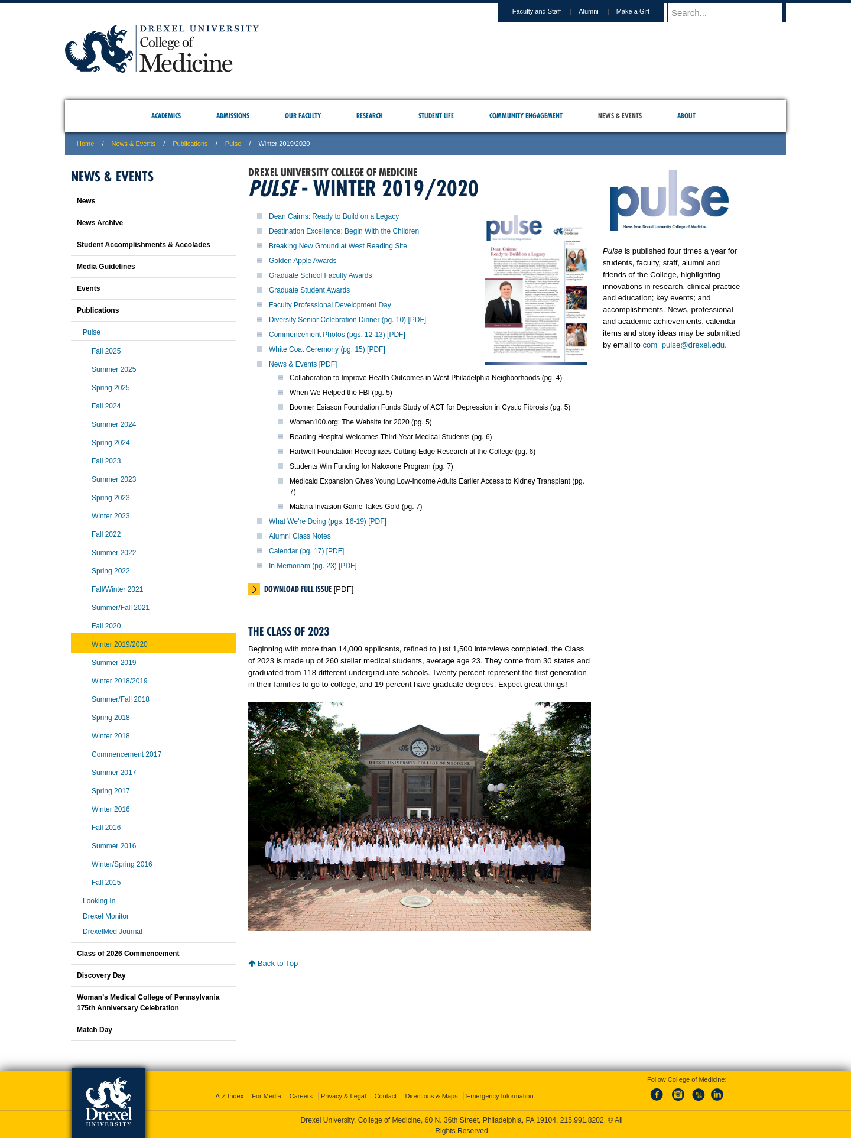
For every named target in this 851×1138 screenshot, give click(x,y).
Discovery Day (101, 975)
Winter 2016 (111, 809)
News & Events (134, 143)
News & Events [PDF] (303, 364)
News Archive (100, 223)
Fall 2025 (106, 351)
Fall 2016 (106, 827)
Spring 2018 (111, 718)
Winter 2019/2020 (120, 644)
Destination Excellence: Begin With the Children (344, 231)
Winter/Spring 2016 (122, 864)
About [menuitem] (686, 115)
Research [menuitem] (369, 115)
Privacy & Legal (343, 1093)
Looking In (99, 901)
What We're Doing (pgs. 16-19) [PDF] (327, 521)
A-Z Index (229, 1093)
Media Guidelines (106, 266)
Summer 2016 (114, 846)
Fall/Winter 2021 (117, 589)
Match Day (94, 1030)
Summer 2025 (114, 369)
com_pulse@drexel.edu (683, 345)
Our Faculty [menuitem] (303, 115)
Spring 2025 (111, 388)
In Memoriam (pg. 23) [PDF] (313, 566)
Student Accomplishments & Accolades (143, 245)
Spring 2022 (111, 571)
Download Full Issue (298, 589)
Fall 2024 (106, 406)
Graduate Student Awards (309, 290)
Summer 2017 (114, 773)
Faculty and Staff (548, 11)
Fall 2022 (106, 534)
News (86, 201)
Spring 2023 (111, 498)
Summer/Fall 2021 (121, 608)
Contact (386, 1093)
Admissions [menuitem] (232, 115)
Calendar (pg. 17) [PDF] (306, 551)
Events (88, 288)
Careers (301, 1093)
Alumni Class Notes (300, 536)
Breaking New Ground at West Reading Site (338, 246)
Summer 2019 (114, 663)
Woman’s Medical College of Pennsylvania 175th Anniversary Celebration (148, 1002)
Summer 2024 (114, 424)
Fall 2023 (106, 461)
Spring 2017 (111, 791)
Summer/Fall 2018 (121, 699)
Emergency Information (500, 1093)
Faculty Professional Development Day (330, 305)
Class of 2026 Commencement (128, 953)
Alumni (600, 11)
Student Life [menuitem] (436, 115)
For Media (266, 1093)
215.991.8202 (582, 1118)
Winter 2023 (111, 516)
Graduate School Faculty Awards (320, 275)
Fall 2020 (106, 626)
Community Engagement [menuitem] (526, 115)
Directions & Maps (431, 1093)
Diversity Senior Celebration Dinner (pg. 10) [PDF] (347, 320)
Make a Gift (644, 11)
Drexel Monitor (106, 916)
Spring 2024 (111, 443)
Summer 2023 (114, 479)
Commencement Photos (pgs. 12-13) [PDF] (337, 334)
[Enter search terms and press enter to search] (732, 12)
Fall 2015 (106, 882)
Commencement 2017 (126, 754)
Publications (190, 143)
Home (85, 143)
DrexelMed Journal (112, 932)
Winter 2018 (111, 736)
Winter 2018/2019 (120, 681)
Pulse (233, 143)
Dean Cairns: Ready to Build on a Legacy (334, 216)
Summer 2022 (114, 553)
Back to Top (273, 963)
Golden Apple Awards (303, 261)
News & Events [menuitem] (620, 115)
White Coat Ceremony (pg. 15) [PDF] (327, 349)
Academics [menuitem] (166, 115)
